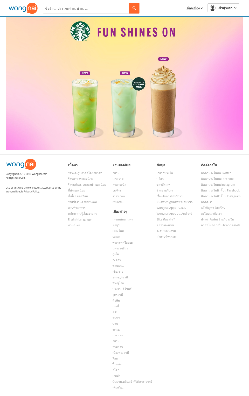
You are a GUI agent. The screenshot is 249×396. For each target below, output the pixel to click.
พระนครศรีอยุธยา (123, 242)
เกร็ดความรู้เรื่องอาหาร (82, 214)
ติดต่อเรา (207, 202)
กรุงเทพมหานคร (122, 219)
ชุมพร (116, 318)
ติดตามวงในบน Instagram (218, 185)
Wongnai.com (39, 174)
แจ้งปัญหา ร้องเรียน (213, 208)
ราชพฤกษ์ (118, 196)
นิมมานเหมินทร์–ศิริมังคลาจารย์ (132, 382)
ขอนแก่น (118, 266)
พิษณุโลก (118, 283)
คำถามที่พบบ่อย (167, 237)
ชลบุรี (115, 225)
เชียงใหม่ (118, 231)
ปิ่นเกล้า (117, 364)
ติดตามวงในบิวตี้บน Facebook (220, 190)
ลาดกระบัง (119, 185)
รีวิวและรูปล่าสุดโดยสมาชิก (85, 173)
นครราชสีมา (120, 248)
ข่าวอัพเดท (163, 185)
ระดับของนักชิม (166, 231)
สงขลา (116, 260)
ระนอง (116, 329)
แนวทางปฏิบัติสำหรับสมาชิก (175, 202)
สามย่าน (117, 347)
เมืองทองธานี (120, 353)
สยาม (115, 173)
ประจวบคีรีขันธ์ (121, 289)
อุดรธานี (117, 295)
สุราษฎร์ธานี (120, 277)
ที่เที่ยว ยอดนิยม (78, 196)
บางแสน (117, 335)
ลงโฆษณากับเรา (211, 214)
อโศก (115, 370)
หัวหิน (116, 300)
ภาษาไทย (74, 225)
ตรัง (114, 312)
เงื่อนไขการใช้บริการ (169, 196)
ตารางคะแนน (165, 225)
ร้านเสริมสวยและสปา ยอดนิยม (87, 185)
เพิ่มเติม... (118, 202)
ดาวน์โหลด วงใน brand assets (221, 225)
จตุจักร (116, 190)
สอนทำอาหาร (76, 208)
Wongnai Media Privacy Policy (22, 191)
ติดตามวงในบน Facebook (218, 179)
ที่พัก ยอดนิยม (76, 190)
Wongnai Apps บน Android (174, 214)
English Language (79, 219)
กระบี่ (115, 306)
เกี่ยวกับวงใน (165, 173)
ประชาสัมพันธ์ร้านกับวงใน (217, 219)
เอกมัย (116, 376)
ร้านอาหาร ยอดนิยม (80, 179)
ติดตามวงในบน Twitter (216, 173)
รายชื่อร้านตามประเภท (82, 202)
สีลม (115, 358)
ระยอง (116, 237)
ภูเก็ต (115, 254)
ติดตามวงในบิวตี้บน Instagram (221, 196)
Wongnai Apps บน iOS (171, 208)
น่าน (115, 324)
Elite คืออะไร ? (166, 219)
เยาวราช (118, 179)
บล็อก (160, 179)
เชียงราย (117, 271)
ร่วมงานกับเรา (165, 190)
